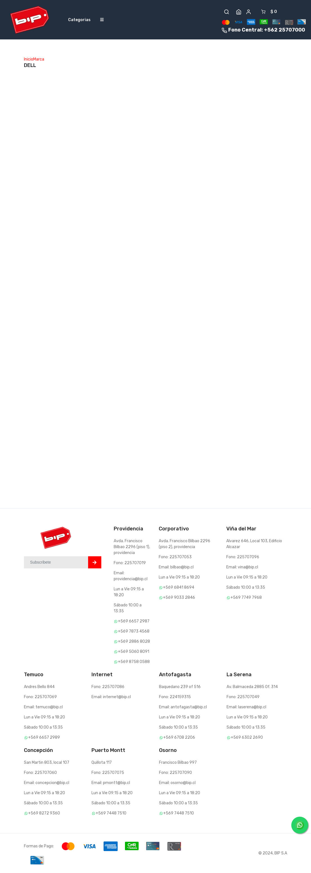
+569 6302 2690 (245, 737)
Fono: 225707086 (107, 686)
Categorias (79, 19)
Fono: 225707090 (175, 772)
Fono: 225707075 (107, 772)
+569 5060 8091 (131, 651)
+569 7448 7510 (108, 813)
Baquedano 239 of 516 (180, 686)
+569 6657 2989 (42, 737)
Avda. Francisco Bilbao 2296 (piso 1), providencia (132, 547)
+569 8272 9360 (42, 813)
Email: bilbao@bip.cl (176, 567)
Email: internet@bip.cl (111, 697)
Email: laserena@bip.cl (246, 707)
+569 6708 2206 (177, 737)
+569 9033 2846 (177, 597)
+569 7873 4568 (131, 631)
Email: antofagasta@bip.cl (183, 707)
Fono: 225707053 (175, 557)
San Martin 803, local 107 (46, 762)
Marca (38, 59)
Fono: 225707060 (40, 772)
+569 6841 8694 (176, 587)
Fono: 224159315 (175, 697)
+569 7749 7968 (244, 597)
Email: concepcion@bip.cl (46, 782)
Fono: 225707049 (243, 697)
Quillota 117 (101, 762)
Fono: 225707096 (242, 557)
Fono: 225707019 (130, 563)
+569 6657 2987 (131, 621)
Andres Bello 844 (39, 686)
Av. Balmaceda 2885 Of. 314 (252, 686)
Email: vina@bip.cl (242, 567)
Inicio (28, 59)
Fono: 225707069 (40, 697)
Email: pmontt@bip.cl (110, 782)
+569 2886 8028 (132, 641)
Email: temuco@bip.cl (43, 707)
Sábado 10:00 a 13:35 (245, 587)
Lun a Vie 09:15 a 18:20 (179, 577)
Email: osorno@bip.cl (177, 782)
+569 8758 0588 (132, 661)
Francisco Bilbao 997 (178, 762)
